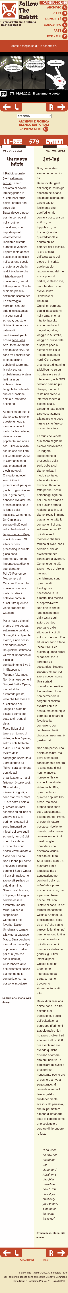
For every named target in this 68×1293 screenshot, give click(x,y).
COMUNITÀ (56, 19)
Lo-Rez (7, 998)
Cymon (40, 1233)
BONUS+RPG (55, 25)
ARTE (60, 30)
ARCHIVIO (57, 7)
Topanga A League (15, 674)
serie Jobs (18, 340)
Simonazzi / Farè (57, 1272)
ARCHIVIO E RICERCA (34, 121)
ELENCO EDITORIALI (34, 124)
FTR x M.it (57, 36)
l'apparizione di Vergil (16, 534)
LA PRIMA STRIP (34, 129)
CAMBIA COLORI (55, 2)
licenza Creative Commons (52, 1277)
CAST (60, 13)
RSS (45, 1260)
